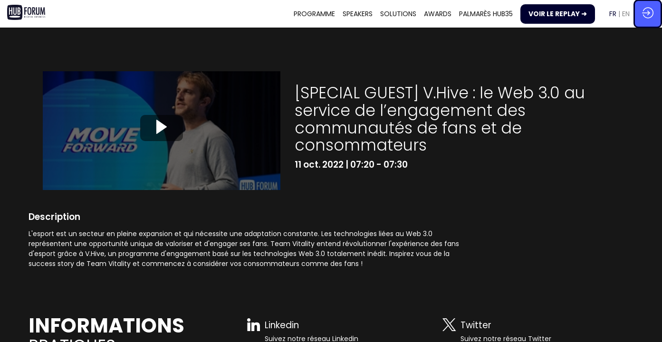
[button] (557, 14)
